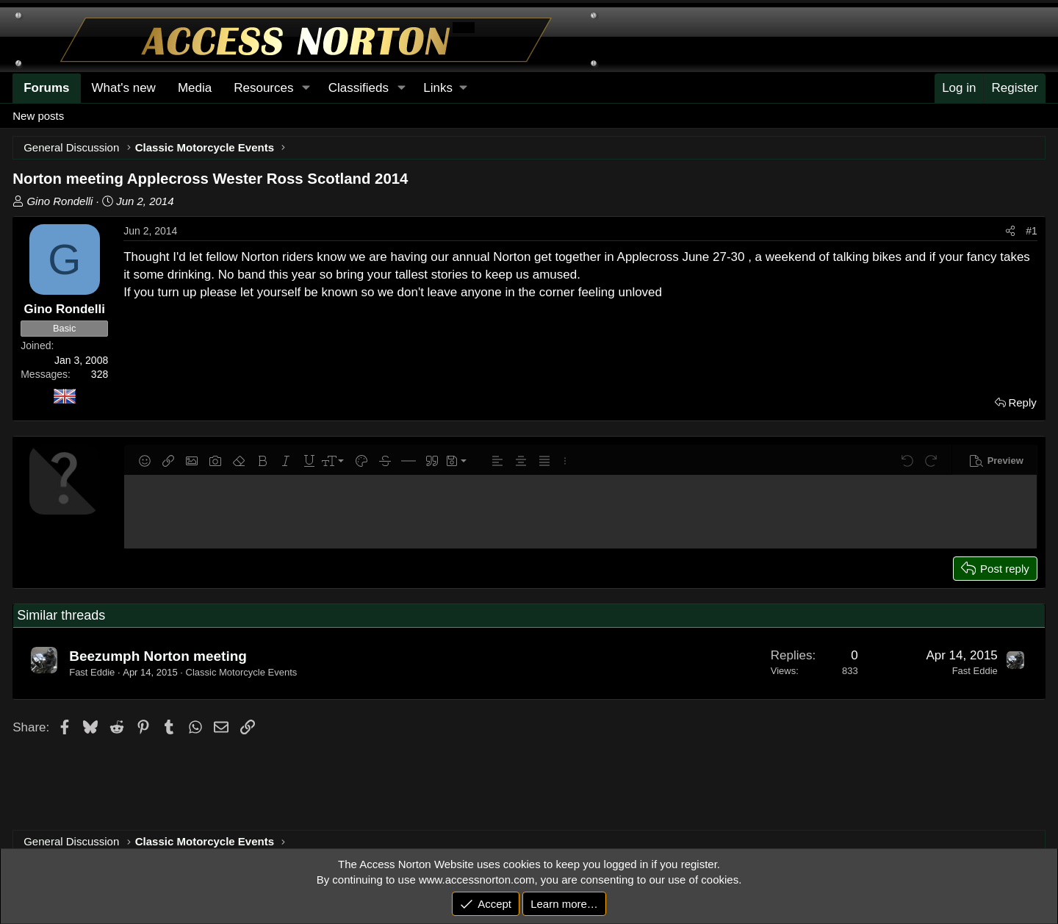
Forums (46, 88)
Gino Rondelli (59, 201)
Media (195, 88)
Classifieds (358, 88)
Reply (1022, 402)
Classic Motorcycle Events (242, 672)
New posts (38, 116)
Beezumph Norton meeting (158, 656)
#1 (1031, 231)
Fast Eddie (92, 672)
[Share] (1010, 231)
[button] (445, 88)
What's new (124, 88)
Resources (263, 88)
